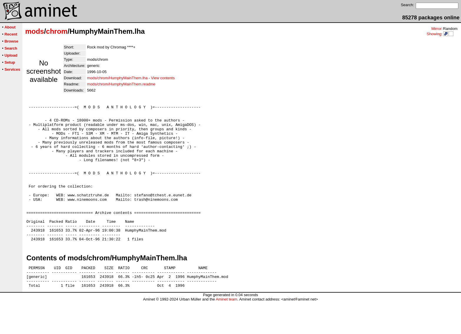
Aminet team (226, 332)
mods (34, 31)
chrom (56, 31)
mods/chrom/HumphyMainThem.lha (117, 78)
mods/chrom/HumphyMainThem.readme (121, 84)
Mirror (436, 28)
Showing (434, 34)
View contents (163, 78)
